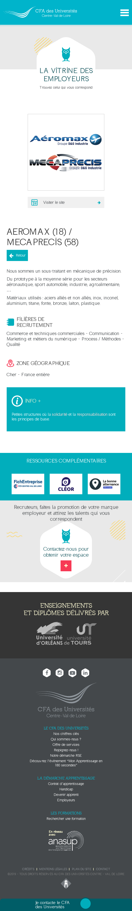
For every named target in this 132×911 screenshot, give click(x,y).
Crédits (28, 869)
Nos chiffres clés (66, 734)
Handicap (66, 789)
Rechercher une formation (66, 819)
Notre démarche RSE (66, 756)
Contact (103, 869)
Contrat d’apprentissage (66, 784)
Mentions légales (53, 869)
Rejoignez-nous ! (66, 750)
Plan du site (81, 869)
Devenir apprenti (66, 795)
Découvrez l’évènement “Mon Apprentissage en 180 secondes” (66, 763)
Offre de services (66, 745)
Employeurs (66, 800)
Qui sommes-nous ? (66, 739)
